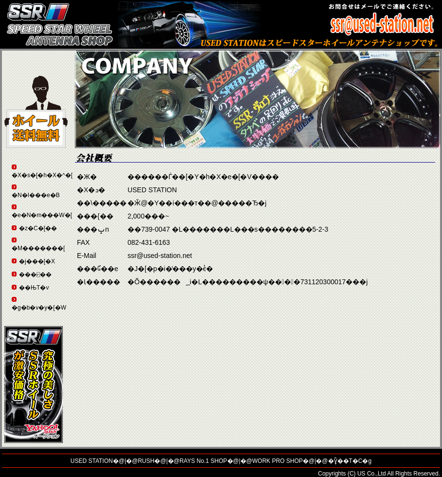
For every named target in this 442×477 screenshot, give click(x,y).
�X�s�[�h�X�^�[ (42, 175)
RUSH (146, 461)
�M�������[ (38, 248)
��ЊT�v (34, 287)
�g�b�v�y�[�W (39, 307)
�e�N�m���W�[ (42, 215)
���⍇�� (35, 274)
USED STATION (92, 461)
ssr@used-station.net (160, 255)
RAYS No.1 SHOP (203, 461)
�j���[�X (37, 261)
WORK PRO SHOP (277, 461)
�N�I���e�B (36, 195)
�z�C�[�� (38, 228)
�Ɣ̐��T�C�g (350, 461)
